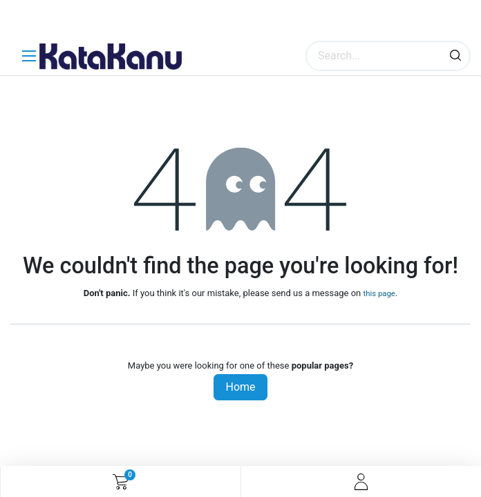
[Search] (455, 56)
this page (379, 293)
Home (240, 386)
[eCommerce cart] (120, 482)
